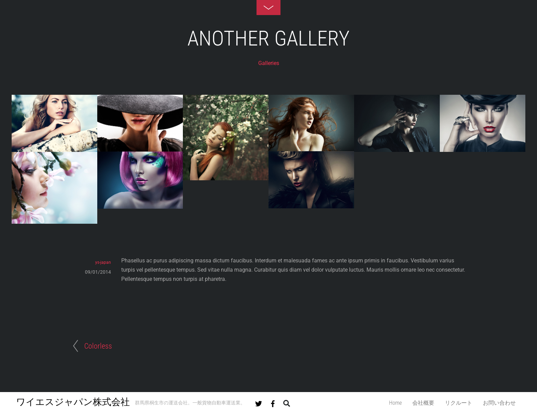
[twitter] (258, 402)
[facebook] (273, 402)
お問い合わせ (499, 403)
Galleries (268, 63)
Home (395, 403)
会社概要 (423, 403)
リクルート (458, 403)
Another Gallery (268, 38)
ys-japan (103, 262)
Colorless (98, 345)
